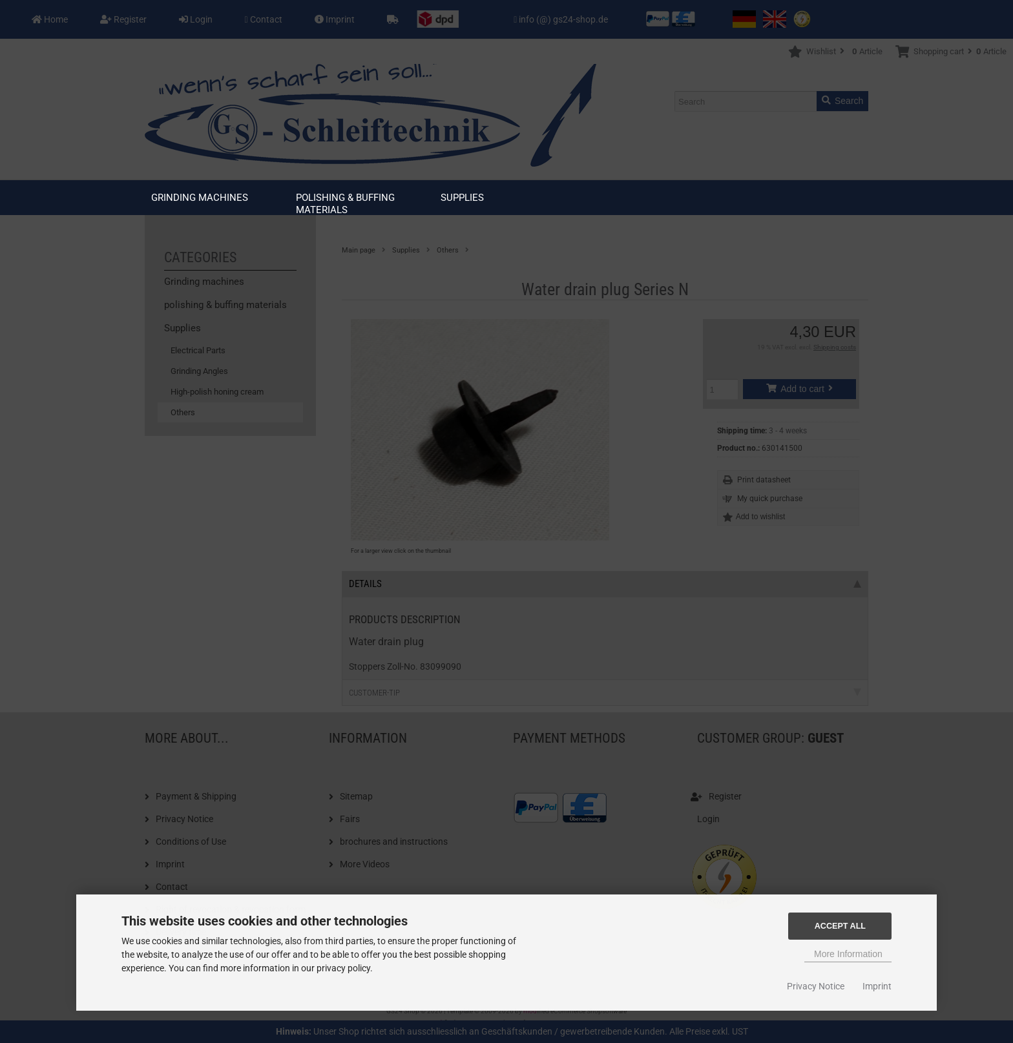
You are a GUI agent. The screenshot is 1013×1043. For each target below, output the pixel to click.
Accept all (840, 926)
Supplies (462, 197)
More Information (848, 954)
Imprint (877, 986)
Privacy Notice (815, 986)
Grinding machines (199, 197)
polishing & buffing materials (345, 204)
